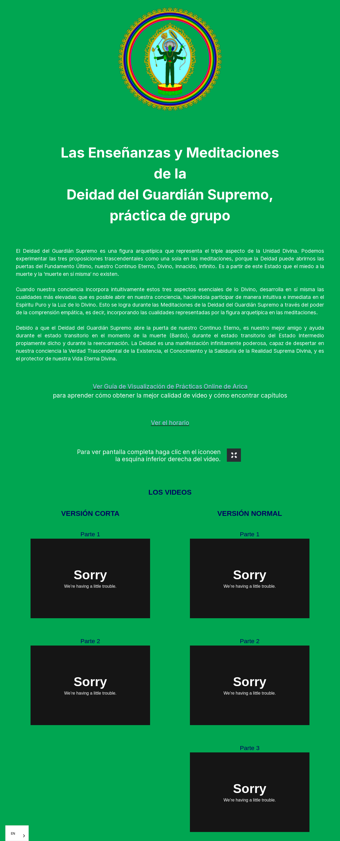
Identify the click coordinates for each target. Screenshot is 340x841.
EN (13, 833)
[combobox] (17, 833)
